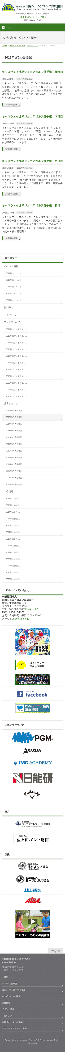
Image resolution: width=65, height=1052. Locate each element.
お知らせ (9, 307)
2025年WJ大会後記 (14, 484)
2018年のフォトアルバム (16, 369)
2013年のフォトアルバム (16, 336)
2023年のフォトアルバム (16, 383)
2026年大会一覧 (9, 983)
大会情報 (9, 491)
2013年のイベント (13, 280)
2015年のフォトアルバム (16, 349)
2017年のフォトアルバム (16, 363)
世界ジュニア (32, 45)
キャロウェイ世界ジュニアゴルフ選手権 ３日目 (32, 116)
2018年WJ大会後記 (14, 451)
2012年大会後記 (12, 498)
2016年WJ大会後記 (14, 437)
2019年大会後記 (12, 546)
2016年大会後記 (12, 525)
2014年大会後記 (12, 512)
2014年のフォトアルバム (16, 343)
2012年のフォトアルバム (16, 329)
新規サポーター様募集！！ (14, 1022)
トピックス (10, 314)
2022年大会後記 (12, 552)
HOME (4, 45)
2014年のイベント (13, 287)
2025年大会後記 (12, 572)
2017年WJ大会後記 (14, 444)
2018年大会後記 (12, 539)
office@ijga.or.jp (20, 618)
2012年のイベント (13, 273)
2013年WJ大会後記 (24, 79)
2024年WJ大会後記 (14, 478)
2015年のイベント (13, 293)
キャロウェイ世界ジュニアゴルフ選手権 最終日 (32, 71)
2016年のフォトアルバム (16, 356)
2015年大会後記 (12, 519)
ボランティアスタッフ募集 (14, 1028)
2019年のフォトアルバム (16, 376)
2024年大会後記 (12, 566)
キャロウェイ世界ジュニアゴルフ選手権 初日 (31, 205)
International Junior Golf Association (34, 1040)
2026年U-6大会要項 (11, 996)
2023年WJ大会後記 (14, 471)
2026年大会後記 (12, 579)
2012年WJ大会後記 (14, 411)
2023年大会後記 (12, 559)
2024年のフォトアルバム (16, 390)
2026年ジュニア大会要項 (13, 990)
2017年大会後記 (12, 532)
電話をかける (31, 609)
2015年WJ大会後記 (14, 431)
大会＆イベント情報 (17, 45)
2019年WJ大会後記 (14, 457)
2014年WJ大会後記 (14, 424)
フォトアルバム (12, 322)
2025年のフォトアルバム (16, 396)
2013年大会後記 (12, 505)
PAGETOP (55, 951)
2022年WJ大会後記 (14, 464)
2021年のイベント (13, 300)
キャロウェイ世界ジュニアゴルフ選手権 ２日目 (32, 161)
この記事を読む (11, 104)
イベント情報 (11, 266)
